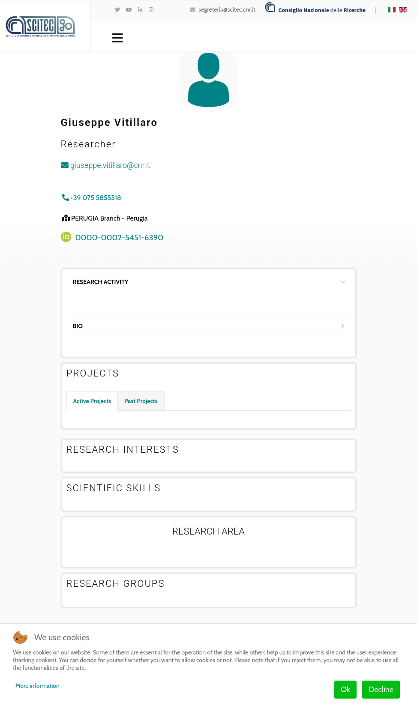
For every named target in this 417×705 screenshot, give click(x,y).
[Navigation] (117, 37)
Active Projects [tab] (92, 401)
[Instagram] (151, 9)
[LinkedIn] (140, 9)
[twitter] (117, 9)
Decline (381, 689)
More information (37, 686)
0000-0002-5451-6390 (119, 237)
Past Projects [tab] (140, 401)
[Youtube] (129, 9)
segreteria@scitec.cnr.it (226, 9)
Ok (345, 689)
